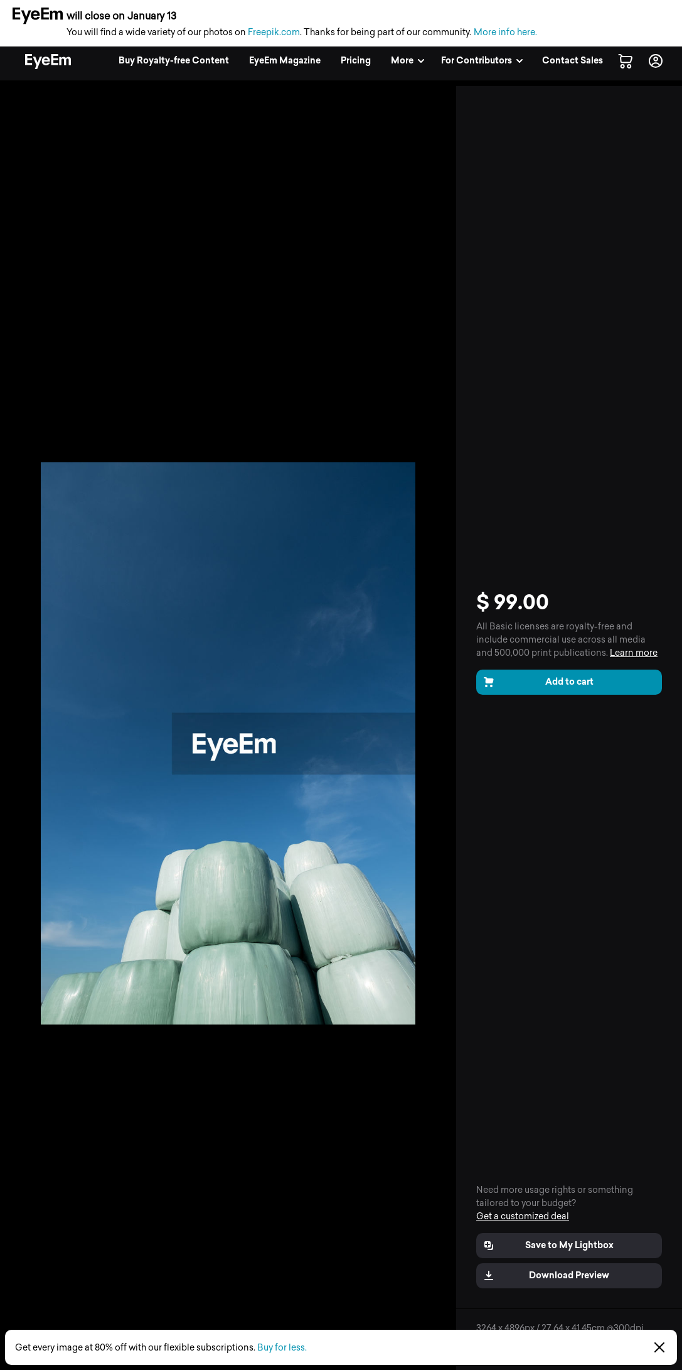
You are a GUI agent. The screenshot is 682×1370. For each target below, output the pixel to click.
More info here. (505, 32)
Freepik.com (274, 32)
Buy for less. (282, 1347)
